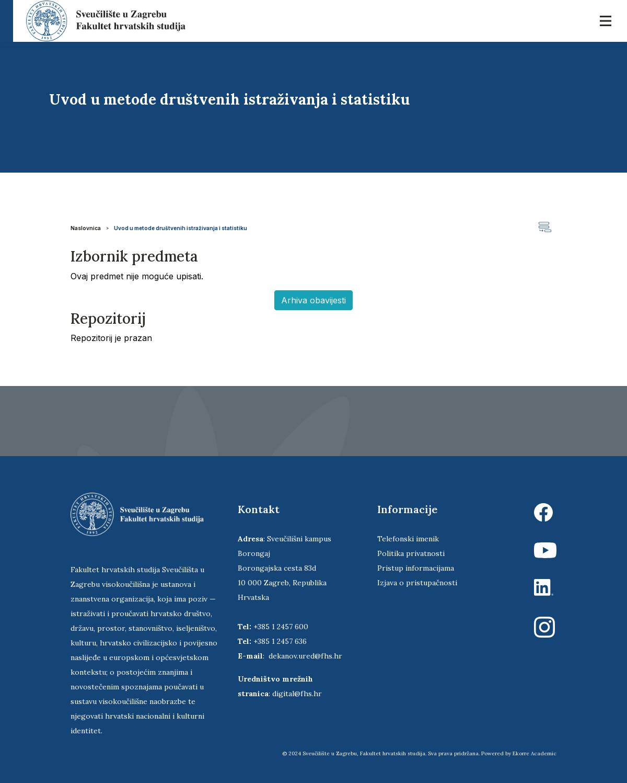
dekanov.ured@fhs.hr (305, 656)
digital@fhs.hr (297, 693)
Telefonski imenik (408, 538)
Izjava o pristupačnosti (417, 582)
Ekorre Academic (534, 753)
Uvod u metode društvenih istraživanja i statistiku (180, 228)
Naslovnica (86, 228)
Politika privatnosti (411, 553)
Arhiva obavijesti (313, 300)
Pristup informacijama (415, 568)
